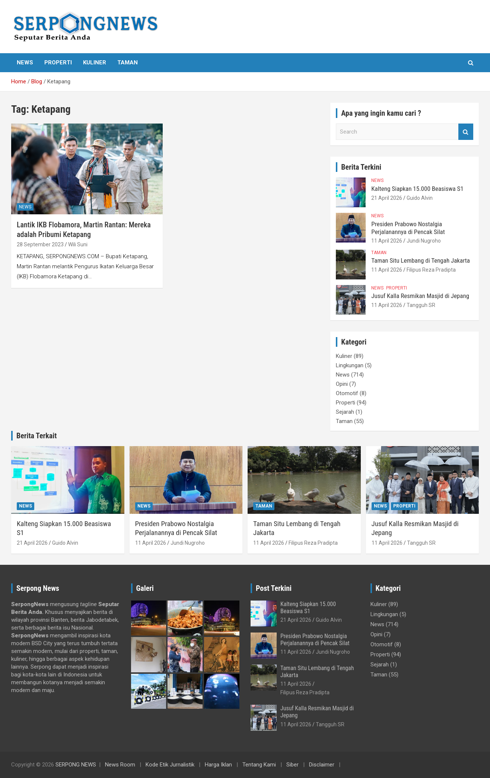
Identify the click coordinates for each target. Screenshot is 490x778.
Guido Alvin (420, 198)
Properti (58, 62)
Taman (127, 62)
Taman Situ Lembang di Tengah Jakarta (420, 260)
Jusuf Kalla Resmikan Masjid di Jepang (420, 296)
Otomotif (347, 393)
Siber (292, 764)
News (25, 62)
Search (465, 132)
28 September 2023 (40, 244)
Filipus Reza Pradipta (431, 270)
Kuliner (94, 62)
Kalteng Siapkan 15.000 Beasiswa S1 (417, 188)
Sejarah (345, 412)
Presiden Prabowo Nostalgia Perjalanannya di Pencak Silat (408, 227)
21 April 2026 (386, 198)
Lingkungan (349, 365)
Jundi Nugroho (424, 241)
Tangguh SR (421, 305)
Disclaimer (321, 764)
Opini (342, 384)
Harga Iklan (218, 764)
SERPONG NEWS (75, 764)
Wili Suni (78, 244)
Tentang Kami (259, 764)
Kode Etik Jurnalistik (170, 764)
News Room (120, 764)
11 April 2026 (386, 241)
